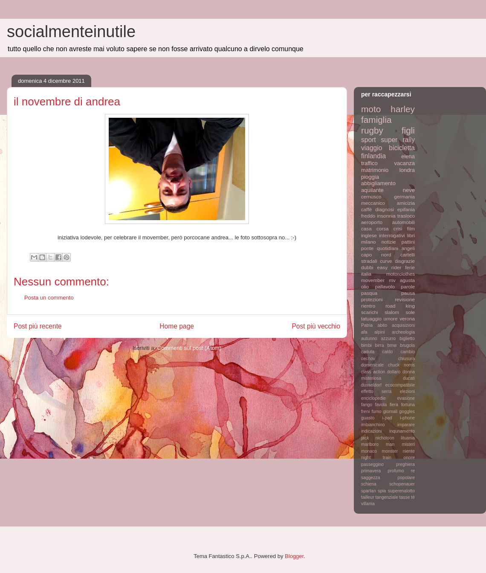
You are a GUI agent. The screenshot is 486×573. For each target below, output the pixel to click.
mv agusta (402, 280)
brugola (407, 345)
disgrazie (405, 261)
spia (382, 491)
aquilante (372, 190)
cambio (408, 351)
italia (366, 273)
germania (404, 196)
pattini (408, 241)
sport (368, 139)
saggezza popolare (388, 477)
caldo (387, 351)
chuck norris (401, 365)
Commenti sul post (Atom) (189, 348)
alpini (379, 332)
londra (407, 170)
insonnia (386, 215)
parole (408, 286)
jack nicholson (377, 438)
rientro (368, 305)
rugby (372, 130)
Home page (176, 326)
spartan (368, 491)
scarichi (369, 312)
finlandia (373, 156)
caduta (367, 351)
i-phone (407, 418)
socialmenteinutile (71, 32)
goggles (407, 411)
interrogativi (392, 235)
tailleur (367, 497)
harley (403, 109)
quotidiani (387, 248)
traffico (369, 163)
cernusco (371, 196)
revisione (405, 299)
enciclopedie (373, 398)
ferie (410, 267)
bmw (391, 345)
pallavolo (385, 286)
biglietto (407, 338)
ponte (367, 248)
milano (368, 241)
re (413, 470)
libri (411, 235)
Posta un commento (49, 297)
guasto (367, 418)
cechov (368, 358)
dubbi (367, 267)
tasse (404, 497)
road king (400, 305)
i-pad (387, 418)
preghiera (405, 464)
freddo (368, 215)
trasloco (406, 215)
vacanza (404, 163)
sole (410, 312)
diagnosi (384, 209)
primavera (371, 470)
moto (371, 109)
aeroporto (371, 222)
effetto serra (376, 391)
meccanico (373, 203)
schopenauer (402, 484)
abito (382, 325)
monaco (369, 451)
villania (368, 503)
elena (408, 156)
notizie (389, 241)
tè (413, 497)
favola (381, 404)
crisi (397, 228)
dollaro (393, 371)
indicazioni (371, 431)
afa (364, 332)
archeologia (403, 332)
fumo (376, 411)
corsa (382, 228)
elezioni (407, 391)
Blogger (294, 556)
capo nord (376, 254)
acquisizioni (403, 325)
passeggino (372, 464)
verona (407, 318)
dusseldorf (371, 385)
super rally (398, 139)
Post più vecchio (316, 326)
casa (366, 228)
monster (390, 451)
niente (409, 451)
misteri (408, 444)
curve (386, 261)
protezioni (372, 299)
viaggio (371, 147)
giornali (390, 411)
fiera (394, 404)
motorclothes (400, 273)
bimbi (366, 345)
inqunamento (402, 431)
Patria (367, 325)
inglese (369, 235)
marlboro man (377, 444)
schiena (368, 484)
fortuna (408, 404)
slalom (392, 312)
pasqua (369, 293)
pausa (408, 293)
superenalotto (401, 491)
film (411, 228)
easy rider (389, 267)
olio (365, 286)
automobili (403, 222)
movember (373, 280)
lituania (408, 438)
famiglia (376, 120)
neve (409, 190)
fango (366, 404)
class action (373, 371)
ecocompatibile (400, 385)
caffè (366, 209)
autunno (369, 338)
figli (408, 130)
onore (409, 457)
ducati (409, 378)
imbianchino (373, 424)
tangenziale (387, 497)
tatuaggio (371, 318)
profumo (396, 470)
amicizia (406, 203)
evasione (406, 398)
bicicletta (402, 147)
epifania (406, 209)
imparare (406, 424)
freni (365, 411)
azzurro (388, 338)
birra (379, 345)
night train (376, 457)
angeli (408, 248)
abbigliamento (378, 183)
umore (391, 318)
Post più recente (38, 326)
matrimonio (374, 170)
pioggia (370, 177)
